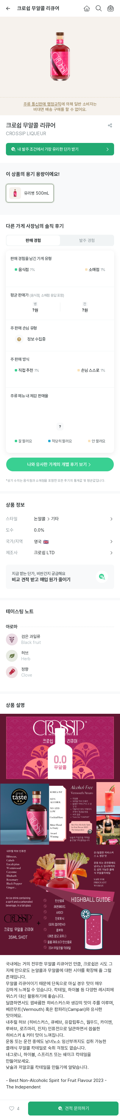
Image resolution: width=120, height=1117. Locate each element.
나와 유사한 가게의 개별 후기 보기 (60, 464)
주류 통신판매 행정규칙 (42, 104)
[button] (14, 1109)
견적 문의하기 (73, 1109)
